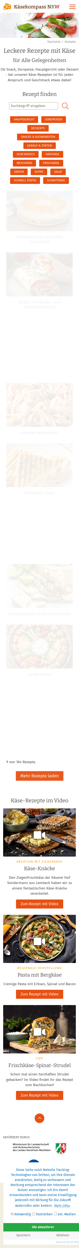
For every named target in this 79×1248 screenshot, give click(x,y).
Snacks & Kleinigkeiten (38, 137)
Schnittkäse (56, 180)
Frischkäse (51, 163)
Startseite (54, 42)
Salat (58, 172)
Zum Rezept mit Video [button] (40, 904)
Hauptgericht (24, 119)
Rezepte (70, 42)
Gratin (19, 172)
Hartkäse (52, 154)
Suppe (39, 172)
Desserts (38, 128)
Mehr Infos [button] (62, 1206)
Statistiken (42, 1214)
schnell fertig (25, 180)
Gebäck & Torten (39, 145)
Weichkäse (24, 163)
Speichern (23, 1235)
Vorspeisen (53, 119)
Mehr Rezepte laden (39, 771)
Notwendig (21, 1214)
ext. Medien (65, 1214)
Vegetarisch (26, 154)
